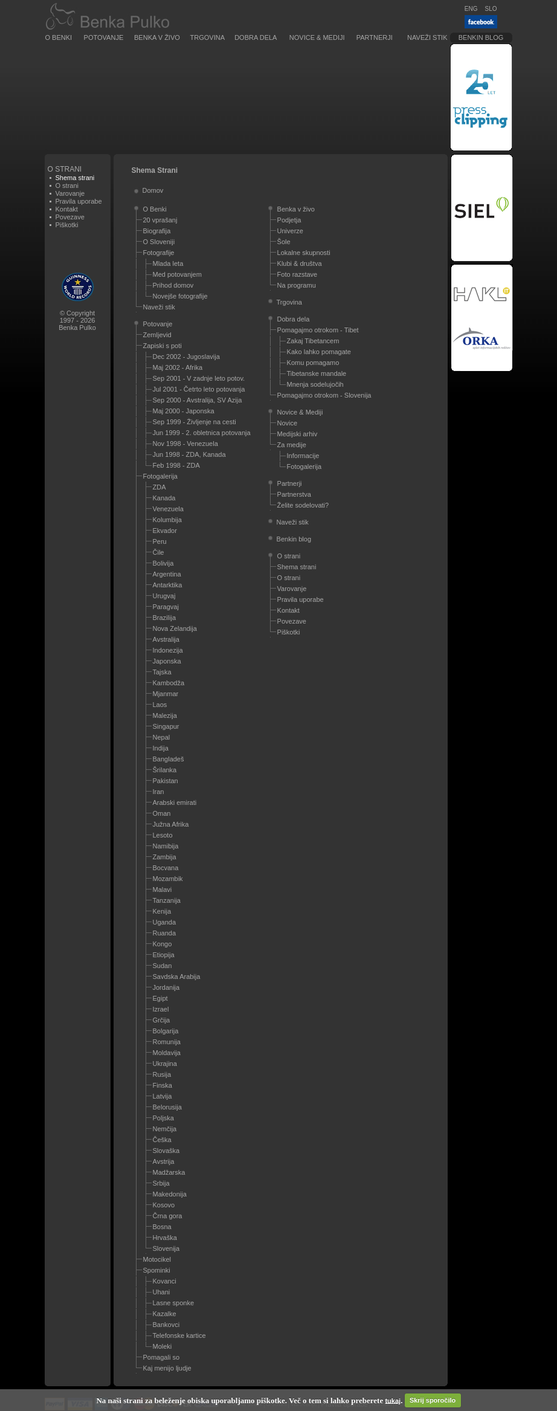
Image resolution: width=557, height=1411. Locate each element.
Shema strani (297, 566)
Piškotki (67, 224)
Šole (284, 241)
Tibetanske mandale (317, 373)
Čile (158, 552)
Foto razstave (297, 274)
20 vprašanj (160, 220)
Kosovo (164, 1205)
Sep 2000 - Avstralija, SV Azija (197, 400)
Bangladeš (168, 759)
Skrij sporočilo (433, 1400)
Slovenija (166, 1248)
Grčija (161, 1020)
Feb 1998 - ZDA (176, 465)
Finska (162, 1085)
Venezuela (168, 508)
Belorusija (167, 1107)
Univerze (290, 230)
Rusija (162, 1074)
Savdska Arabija (177, 976)
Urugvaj (164, 595)
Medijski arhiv (297, 434)
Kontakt (67, 209)
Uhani (161, 1292)
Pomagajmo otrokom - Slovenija (324, 395)
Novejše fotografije (180, 296)
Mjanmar (166, 693)
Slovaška (166, 1150)
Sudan (162, 965)
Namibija (166, 846)
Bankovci (166, 1324)
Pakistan (165, 780)
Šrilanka (165, 769)
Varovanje (70, 193)
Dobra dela (255, 37)
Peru (160, 541)
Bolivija (163, 563)
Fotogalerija (160, 476)
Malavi (162, 889)
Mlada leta (168, 263)
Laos (160, 704)
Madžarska (169, 1172)
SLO (491, 8)
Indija (161, 748)
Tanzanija (167, 900)
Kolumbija (167, 519)
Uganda (164, 922)
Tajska (162, 672)
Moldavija (167, 1052)
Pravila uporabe (79, 201)
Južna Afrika (171, 824)
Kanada (164, 498)
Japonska (167, 661)
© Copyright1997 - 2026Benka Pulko (77, 320)
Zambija (164, 856)
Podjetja (289, 220)
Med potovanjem (177, 274)
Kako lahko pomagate (319, 351)
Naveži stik (427, 37)
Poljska (163, 1118)
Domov (153, 190)
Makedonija (170, 1194)
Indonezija (168, 650)
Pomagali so (161, 1357)
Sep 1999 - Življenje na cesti (194, 421)
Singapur (166, 726)
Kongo (162, 944)
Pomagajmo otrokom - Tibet (318, 330)
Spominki (156, 1270)
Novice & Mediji (317, 37)
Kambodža (169, 682)
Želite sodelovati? (303, 505)
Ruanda (164, 933)
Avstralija (166, 639)
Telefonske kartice (179, 1335)
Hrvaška (165, 1237)
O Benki (58, 37)
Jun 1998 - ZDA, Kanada (189, 454)
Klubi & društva (299, 263)
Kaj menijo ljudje (167, 1368)
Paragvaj (166, 606)
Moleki (162, 1346)
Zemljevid (157, 334)
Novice (287, 423)
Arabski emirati (175, 802)
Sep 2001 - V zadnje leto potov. (199, 378)
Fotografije (159, 252)
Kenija (162, 911)
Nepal (161, 737)
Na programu (296, 285)
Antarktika (167, 585)
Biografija (157, 230)
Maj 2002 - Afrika (178, 367)
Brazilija (164, 617)
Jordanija (166, 987)
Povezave (70, 217)
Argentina (167, 574)
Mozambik (168, 878)
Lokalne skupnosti (303, 252)
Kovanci (164, 1281)
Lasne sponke (174, 1302)
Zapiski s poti (162, 345)
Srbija (161, 1183)
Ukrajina (165, 1063)
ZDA (159, 487)
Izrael (161, 1009)
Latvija (162, 1096)
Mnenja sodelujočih (315, 384)
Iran (158, 791)
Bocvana (166, 867)
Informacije (303, 455)
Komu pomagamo (313, 362)
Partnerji (374, 37)
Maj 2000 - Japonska (183, 411)
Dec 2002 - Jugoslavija (186, 356)
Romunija (167, 1041)
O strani (67, 185)
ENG (471, 8)
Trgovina (207, 37)
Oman (162, 813)
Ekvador (165, 530)
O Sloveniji (159, 241)
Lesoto (163, 835)
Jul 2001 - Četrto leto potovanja (199, 389)
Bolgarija (166, 1031)
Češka (162, 1139)
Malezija (165, 715)
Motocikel (157, 1259)
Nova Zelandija (175, 628)
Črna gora (167, 1215)
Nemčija (165, 1128)
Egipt (160, 998)
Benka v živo (157, 37)
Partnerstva (294, 494)
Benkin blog (481, 37)
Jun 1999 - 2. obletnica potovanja (202, 432)
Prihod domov (173, 285)
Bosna (162, 1226)
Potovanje (104, 37)
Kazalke (164, 1313)
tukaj (393, 1400)
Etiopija (164, 954)
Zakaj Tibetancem (313, 340)
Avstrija (164, 1161)
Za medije (291, 444)
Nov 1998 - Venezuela (185, 443)
